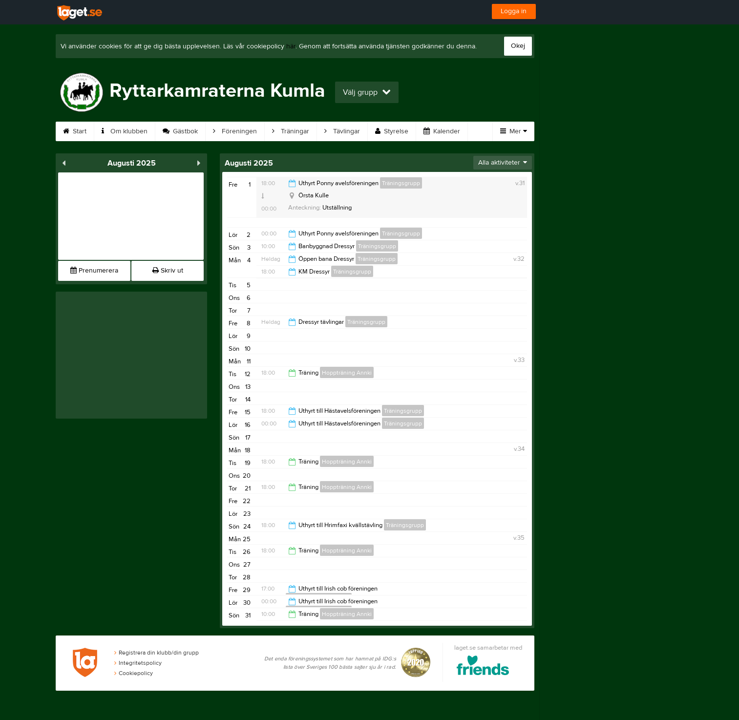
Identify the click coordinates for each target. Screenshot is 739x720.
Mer (513, 131)
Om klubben (125, 131)
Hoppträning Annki (347, 373)
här (291, 46)
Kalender (441, 131)
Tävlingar (342, 131)
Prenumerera (94, 270)
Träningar (290, 131)
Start (74, 131)
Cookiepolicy (133, 673)
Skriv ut (167, 270)
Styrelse (391, 131)
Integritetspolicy (138, 663)
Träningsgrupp (401, 183)
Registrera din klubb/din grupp (156, 652)
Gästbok (180, 131)
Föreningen (235, 131)
